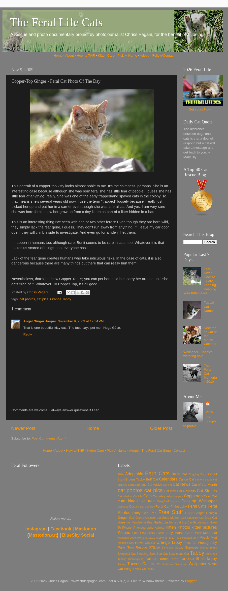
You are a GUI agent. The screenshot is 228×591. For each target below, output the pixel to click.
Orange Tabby (60, 299)
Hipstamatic (201, 522)
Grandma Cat (195, 517)
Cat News (181, 484)
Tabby (197, 553)
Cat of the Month (204, 484)
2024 (121, 474)
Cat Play (170, 491)
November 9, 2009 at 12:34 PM (81, 321)
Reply (27, 334)
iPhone (127, 527)
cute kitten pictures (136, 501)
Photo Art (190, 543)
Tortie (174, 559)
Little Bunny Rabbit (152, 532)
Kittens (124, 532)
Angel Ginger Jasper (39, 321)
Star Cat (162, 553)
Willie (150, 568)
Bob (202, 474)
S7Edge (154, 547)
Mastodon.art (43, 535)
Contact (179, 450)
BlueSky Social (78, 535)
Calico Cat (186, 479)
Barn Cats (157, 473)
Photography (207, 543)
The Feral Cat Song (156, 450)
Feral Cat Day (146, 506)
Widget (129, 569)
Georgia (211, 513)
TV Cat (155, 564)
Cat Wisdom (125, 496)
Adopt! (144, 55)
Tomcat (151, 558)
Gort (183, 517)
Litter (135, 533)
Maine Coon (183, 533)
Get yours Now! (200, 109)
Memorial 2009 (127, 537)
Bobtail (212, 474)
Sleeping (142, 553)
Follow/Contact (163, 55)
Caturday (159, 496)
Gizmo (139, 517)
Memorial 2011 (165, 537)
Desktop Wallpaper (199, 501)
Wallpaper (197, 563)
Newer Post (23, 428)
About (69, 55)
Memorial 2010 (146, 537)
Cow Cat (210, 496)
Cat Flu (167, 484)
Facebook (60, 528)
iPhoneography (143, 527)
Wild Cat (141, 569)
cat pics (42, 299)
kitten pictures (204, 527)
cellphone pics (174, 496)
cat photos (27, 299)
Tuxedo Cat (138, 563)
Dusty (133, 506)
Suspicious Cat (179, 553)
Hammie (124, 522)
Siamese (191, 547)
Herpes (173, 522)
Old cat (150, 543)
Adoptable (134, 474)
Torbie (164, 559)
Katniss (159, 527)
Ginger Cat (126, 517)
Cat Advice (154, 484)
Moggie (205, 537)
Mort (214, 537)
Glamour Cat (153, 517)
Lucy (169, 533)
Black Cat (179, 474)
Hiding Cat (185, 522)
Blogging (194, 474)
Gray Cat (210, 517)
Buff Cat (152, 479)
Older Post (161, 428)
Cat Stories (207, 490)
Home (58, 55)
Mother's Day (126, 542)
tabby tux (211, 553)
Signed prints (208, 547)
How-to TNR (86, 55)
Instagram (36, 528)
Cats (147, 496)
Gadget (199, 513)
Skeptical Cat (127, 553)
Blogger (190, 581)
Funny (189, 513)
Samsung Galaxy (172, 547)
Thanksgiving (136, 558)
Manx (198, 532)
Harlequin (161, 522)
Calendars (168, 479)
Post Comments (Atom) (49, 438)
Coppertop (193, 496)
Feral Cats (197, 506)
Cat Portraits (186, 491)
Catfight (137, 496)
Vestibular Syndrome (174, 564)
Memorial (210, 533)
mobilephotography (187, 537)
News (139, 543)
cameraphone (137, 484)
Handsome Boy (141, 522)
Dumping (123, 506)
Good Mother (171, 517)
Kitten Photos (178, 527)
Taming (122, 558)
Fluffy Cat (140, 513)
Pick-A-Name (127, 55)
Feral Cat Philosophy (171, 506)
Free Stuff (170, 512)
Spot (152, 553)
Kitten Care (106, 55)
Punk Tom (126, 547)
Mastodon (85, 528)
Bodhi (121, 479)
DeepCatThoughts (168, 501)
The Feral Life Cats (56, 22)
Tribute (122, 564)
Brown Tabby (135, 479)
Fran (153, 513)
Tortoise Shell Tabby (198, 558)
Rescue (141, 547)
